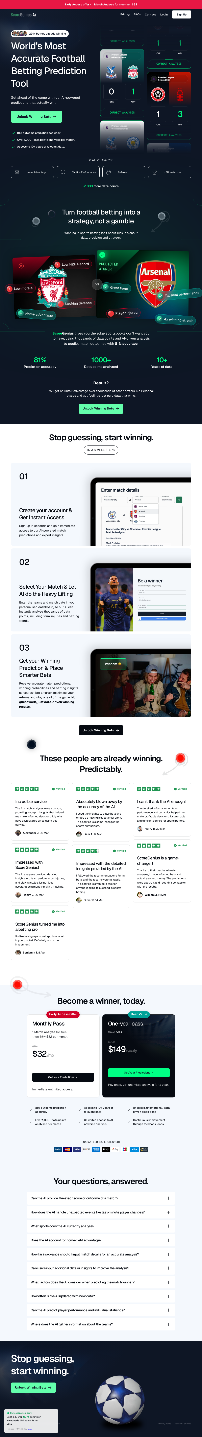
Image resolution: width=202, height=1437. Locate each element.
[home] (23, 14)
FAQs (137, 14)
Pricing (125, 14)
